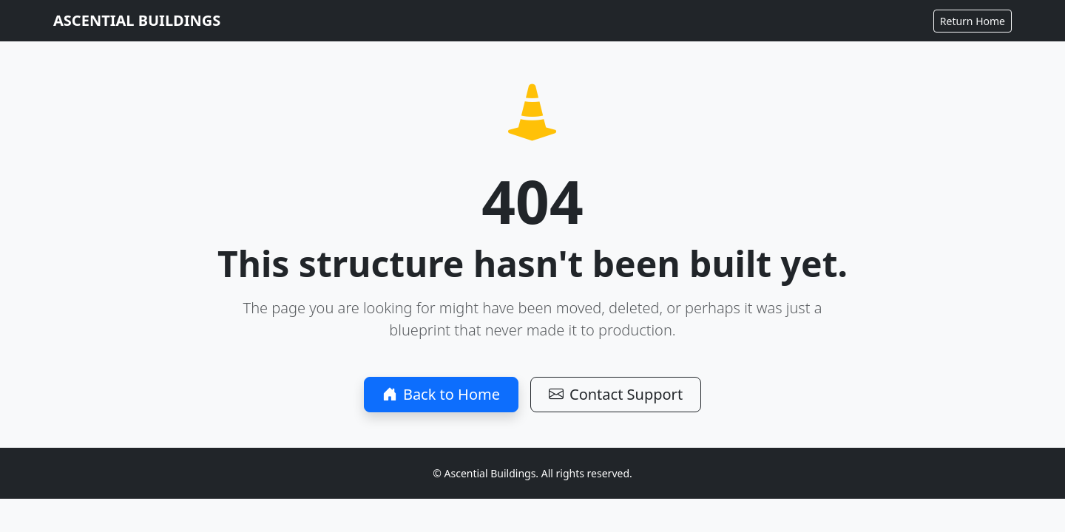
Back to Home (441, 394)
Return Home (972, 21)
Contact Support (616, 394)
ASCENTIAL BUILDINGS (136, 20)
